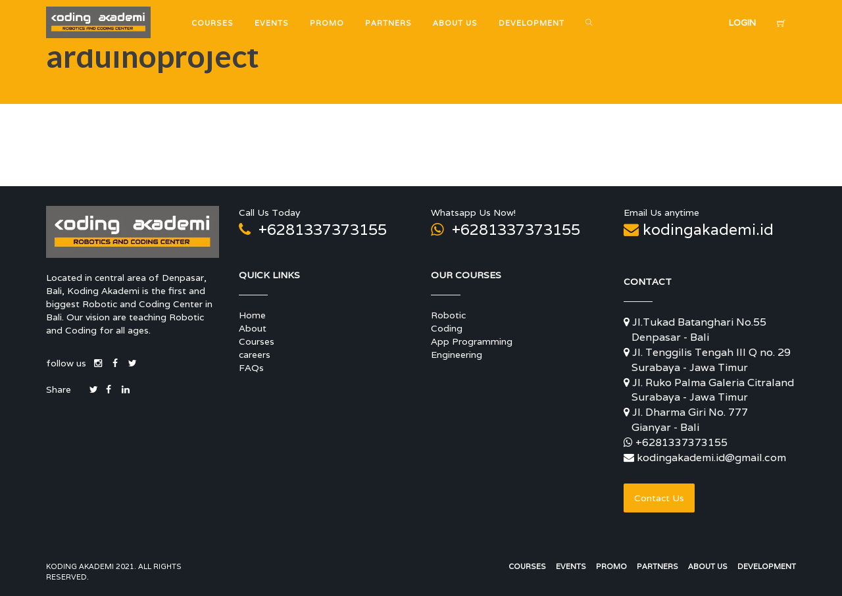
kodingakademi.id (699, 229)
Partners (657, 566)
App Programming (471, 341)
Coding (446, 328)
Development (766, 566)
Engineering (456, 354)
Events (571, 566)
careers (254, 354)
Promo (611, 566)
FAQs (251, 368)
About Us (708, 566)
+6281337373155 (313, 229)
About (252, 328)
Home (252, 315)
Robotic (448, 315)
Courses (256, 341)
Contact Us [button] (659, 498)
